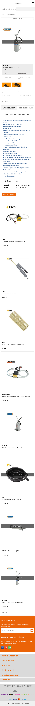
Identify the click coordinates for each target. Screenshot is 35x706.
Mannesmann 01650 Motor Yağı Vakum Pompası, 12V (16, 396)
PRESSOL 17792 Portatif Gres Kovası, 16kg (13, 448)
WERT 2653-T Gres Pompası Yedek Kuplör (13, 344)
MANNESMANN (6, 394)
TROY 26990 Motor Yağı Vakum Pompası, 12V (13, 241)
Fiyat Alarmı (7, 95)
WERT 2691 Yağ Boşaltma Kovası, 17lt (11, 499)
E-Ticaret (12, 703)
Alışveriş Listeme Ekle (26, 95)
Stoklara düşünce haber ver (25, 78)
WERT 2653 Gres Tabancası (9, 293)
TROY (3, 239)
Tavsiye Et (6, 92)
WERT (3, 291)
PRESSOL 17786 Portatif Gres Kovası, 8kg (12, 602)
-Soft (8, 703)
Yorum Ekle (23, 92)
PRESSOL (5, 66)
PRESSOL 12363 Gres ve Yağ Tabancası (12, 551)
